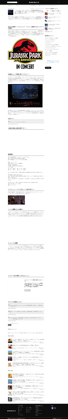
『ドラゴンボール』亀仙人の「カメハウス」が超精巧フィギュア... (54, 17)
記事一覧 (37, 407)
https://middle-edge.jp (13, 308)
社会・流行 (27, 410)
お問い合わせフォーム (39, 410)
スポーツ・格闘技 (28, 407)
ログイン (58, 2)
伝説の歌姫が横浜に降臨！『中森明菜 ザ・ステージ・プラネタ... (54, 25)
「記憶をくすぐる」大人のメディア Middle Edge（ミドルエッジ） (53, 62)
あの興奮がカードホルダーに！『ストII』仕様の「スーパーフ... (54, 21)
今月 (58, 10)
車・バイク (19, 413)
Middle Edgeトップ (11, 5)
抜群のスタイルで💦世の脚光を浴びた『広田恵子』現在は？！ (26, 345)
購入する (27, 290)
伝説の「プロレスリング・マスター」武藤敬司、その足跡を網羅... (54, 14)
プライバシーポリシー (39, 413)
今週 (53, 10)
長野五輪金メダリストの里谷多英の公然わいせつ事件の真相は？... (54, 29)
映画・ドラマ (18, 5)
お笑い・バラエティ (21, 407)
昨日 (47, 10)
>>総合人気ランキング (48, 31)
